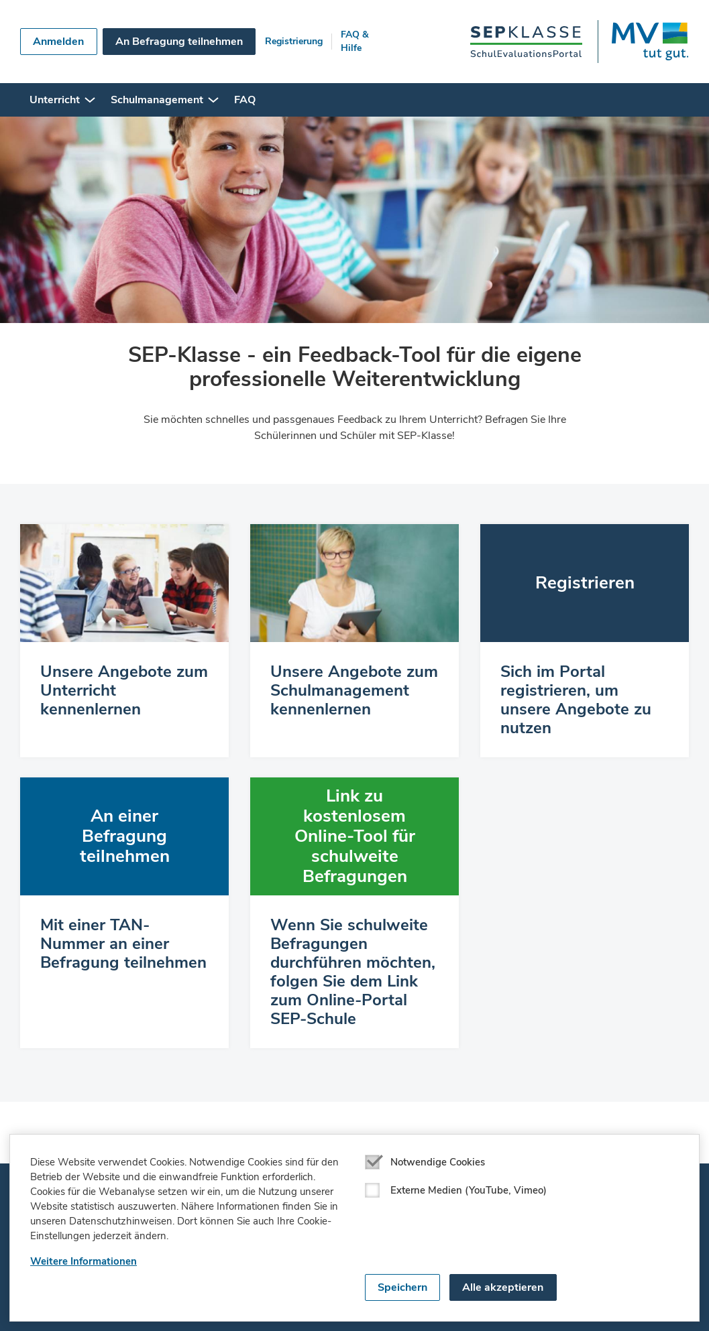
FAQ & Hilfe (355, 41)
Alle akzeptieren (502, 1287)
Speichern (402, 1287)
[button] (90, 100)
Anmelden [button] (58, 41)
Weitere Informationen (83, 1261)
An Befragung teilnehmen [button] (179, 41)
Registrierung (294, 41)
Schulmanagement (157, 99)
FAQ (245, 99)
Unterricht (55, 99)
